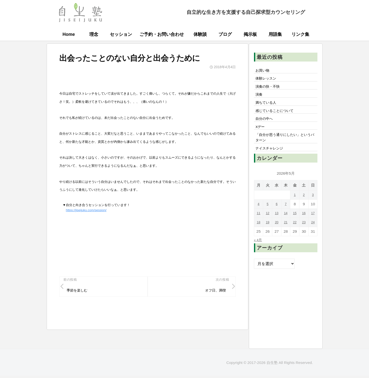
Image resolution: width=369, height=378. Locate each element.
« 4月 (259, 251)
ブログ (225, 34)
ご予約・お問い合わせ (161, 34)
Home (68, 34)
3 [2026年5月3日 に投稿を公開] (313, 206)
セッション (121, 34)
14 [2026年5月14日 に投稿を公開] (286, 225)
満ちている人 (268, 107)
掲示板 (250, 34)
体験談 (200, 34)
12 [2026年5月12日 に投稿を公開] (268, 225)
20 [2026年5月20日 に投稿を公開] (276, 234)
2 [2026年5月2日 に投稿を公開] (304, 206)
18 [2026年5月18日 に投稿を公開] (258, 234)
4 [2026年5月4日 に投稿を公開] (258, 215)
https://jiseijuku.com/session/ (86, 210)
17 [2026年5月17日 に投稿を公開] (313, 225)
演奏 (260, 98)
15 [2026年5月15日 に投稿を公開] (295, 225)
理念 (93, 34)
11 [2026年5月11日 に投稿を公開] (258, 225)
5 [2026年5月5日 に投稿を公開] (268, 215)
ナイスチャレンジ (272, 159)
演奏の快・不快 (270, 89)
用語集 (275, 34)
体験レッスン (268, 80)
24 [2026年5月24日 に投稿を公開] (313, 234)
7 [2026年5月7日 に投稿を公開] (286, 215)
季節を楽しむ (79, 291)
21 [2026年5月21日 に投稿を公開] (286, 234)
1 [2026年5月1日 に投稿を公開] (295, 206)
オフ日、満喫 (213, 291)
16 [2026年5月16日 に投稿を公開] (304, 225)
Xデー (261, 134)
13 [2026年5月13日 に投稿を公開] (276, 225)
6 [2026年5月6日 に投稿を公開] (277, 215)
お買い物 (264, 71)
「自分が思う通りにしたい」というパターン (285, 147)
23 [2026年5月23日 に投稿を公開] (304, 234)
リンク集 (300, 34)
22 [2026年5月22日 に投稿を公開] (295, 234)
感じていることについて (277, 116)
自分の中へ (266, 125)
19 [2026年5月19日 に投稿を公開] (268, 234)
